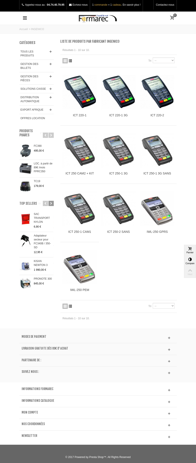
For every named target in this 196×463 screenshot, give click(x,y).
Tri (149, 60)
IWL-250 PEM (79, 290)
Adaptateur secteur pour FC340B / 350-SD (42, 241)
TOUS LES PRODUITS (27, 53)
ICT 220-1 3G (118, 115)
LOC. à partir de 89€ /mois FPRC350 (43, 167)
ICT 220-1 (80, 115)
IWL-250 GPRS (157, 231)
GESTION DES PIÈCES (29, 78)
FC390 (38, 145)
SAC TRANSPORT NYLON (42, 218)
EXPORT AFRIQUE (32, 109)
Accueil (23, 29)
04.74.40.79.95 (55, 4)
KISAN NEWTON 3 (41, 263)
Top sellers (28, 203)
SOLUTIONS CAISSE (33, 88)
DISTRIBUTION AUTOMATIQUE (30, 99)
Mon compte (30, 412)
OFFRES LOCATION (33, 118)
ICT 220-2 (157, 115)
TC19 (37, 181)
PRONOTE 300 (43, 278)
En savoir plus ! (131, 4)
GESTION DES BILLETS (29, 66)
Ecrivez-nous (80, 4)
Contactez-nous (165, 4)
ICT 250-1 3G (118, 173)
